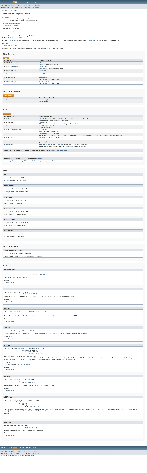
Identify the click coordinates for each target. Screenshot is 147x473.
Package (9, 2)
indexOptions (43, 68)
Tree (23, 2)
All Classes (37, 5)
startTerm (42, 145)
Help (34, 2)
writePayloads (43, 80)
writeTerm (42, 149)
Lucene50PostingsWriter (11, 31)
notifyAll (46, 165)
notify (39, 165)
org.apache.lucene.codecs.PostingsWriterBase (18, 19)
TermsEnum (60, 149)
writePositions (44, 84)
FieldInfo (14, 63)
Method (20, 7)
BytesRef (60, 121)
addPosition (43, 121)
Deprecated (29, 2)
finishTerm (42, 129)
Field (11, 7)
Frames (20, 5)
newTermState (43, 133)
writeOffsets (43, 76)
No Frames (27, 5)
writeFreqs (42, 72)
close (6, 157)
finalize (18, 165)
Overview (3, 2)
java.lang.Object (6, 17)
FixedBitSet (76, 149)
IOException (43, 282)
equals (11, 165)
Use (20, 2)
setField (42, 137)
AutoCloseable (14, 25)
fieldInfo (42, 63)
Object (39, 163)
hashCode (32, 165)
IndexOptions (15, 68)
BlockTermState (52, 129)
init (19, 157)
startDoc (42, 141)
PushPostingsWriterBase (47, 102)
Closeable (7, 25)
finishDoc (42, 125)
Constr (15, 7)
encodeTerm (12, 157)
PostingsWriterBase (15, 38)
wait (59, 165)
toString (53, 165)
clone (6, 165)
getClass (25, 165)
